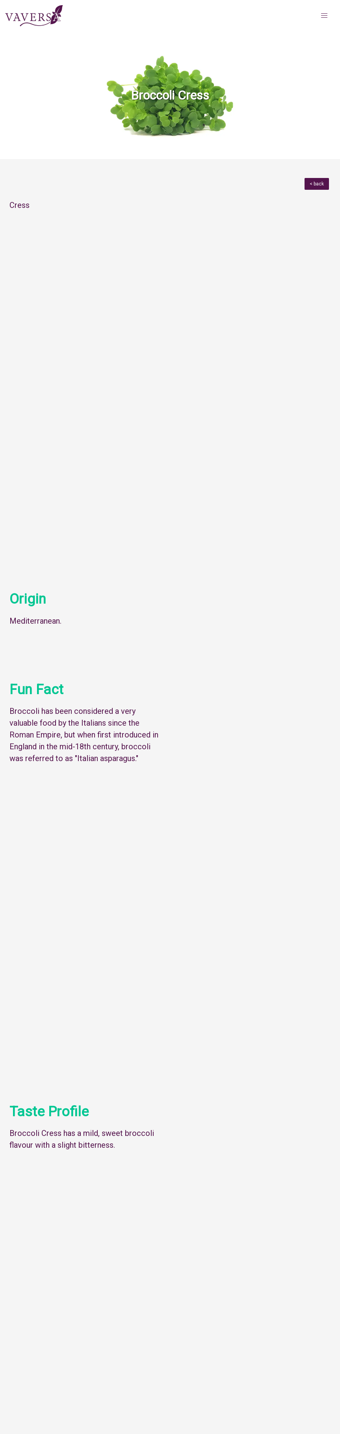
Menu (24, 1308)
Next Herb (310, 1308)
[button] (324, 15)
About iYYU (24, 1424)
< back (317, 184)
